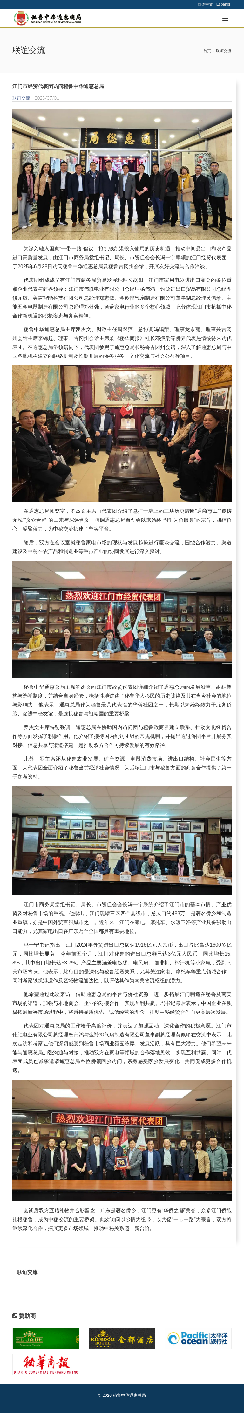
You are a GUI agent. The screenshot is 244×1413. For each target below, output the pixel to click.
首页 (207, 51)
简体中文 (205, 4)
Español (223, 4)
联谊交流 (223, 51)
